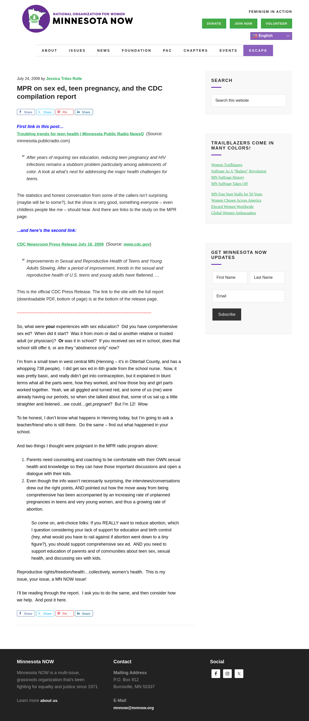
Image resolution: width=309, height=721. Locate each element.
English (262, 36)
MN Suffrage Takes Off (229, 184)
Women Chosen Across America (236, 200)
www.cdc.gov (142, 244)
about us (49, 700)
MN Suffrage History (227, 177)
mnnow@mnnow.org (134, 707)
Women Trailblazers (226, 165)
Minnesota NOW (89, 22)
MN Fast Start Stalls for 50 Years (236, 194)
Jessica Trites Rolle (64, 79)
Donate (214, 23)
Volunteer (276, 23)
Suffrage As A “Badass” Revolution (238, 171)
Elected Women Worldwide (232, 207)
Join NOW (244, 23)
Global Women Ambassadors (233, 213)
